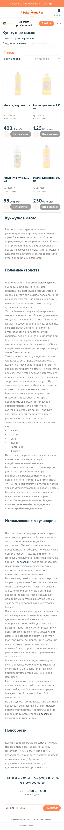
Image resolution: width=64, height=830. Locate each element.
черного (30, 282)
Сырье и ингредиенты (23, 38)
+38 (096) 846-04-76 (46, 777)
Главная (6, 38)
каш (36, 586)
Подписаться (52, 808)
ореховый (23, 561)
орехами (44, 713)
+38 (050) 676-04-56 (17, 777)
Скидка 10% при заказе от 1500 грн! (32, 3)
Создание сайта (32, 825)
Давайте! (46, 23)
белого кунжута (47, 282)
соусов (50, 586)
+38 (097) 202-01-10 (32, 782)
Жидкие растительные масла (18, 43)
